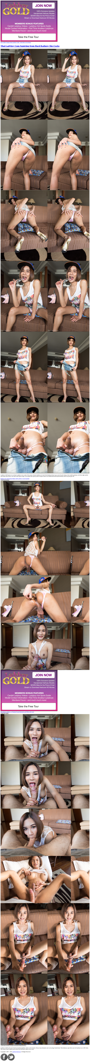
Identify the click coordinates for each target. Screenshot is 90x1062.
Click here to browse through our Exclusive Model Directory (13, 1045)
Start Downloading (5, 480)
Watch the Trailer (4, 713)
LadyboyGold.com (16, 1051)
